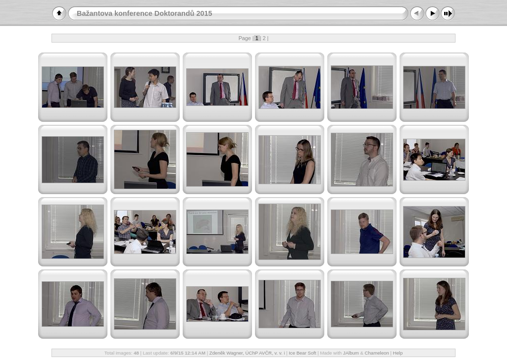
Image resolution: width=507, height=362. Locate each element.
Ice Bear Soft (303, 353)
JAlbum (351, 353)
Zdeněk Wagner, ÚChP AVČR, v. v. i (247, 353)
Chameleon (377, 353)
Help (398, 353)
